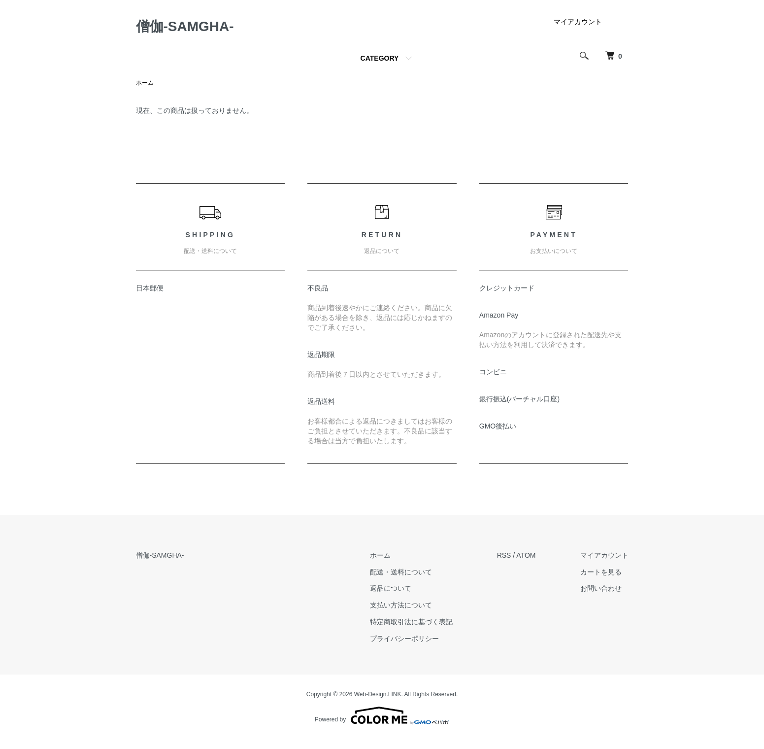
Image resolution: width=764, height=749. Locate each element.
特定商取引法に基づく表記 (411, 622)
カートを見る (601, 572)
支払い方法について (401, 605)
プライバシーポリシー (404, 638)
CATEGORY (380, 58)
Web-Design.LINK (377, 694)
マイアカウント (578, 22)
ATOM (525, 555)
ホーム (145, 82)
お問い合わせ (601, 588)
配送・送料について (401, 572)
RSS (504, 555)
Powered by (382, 715)
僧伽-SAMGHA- (185, 26)
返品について (390, 588)
